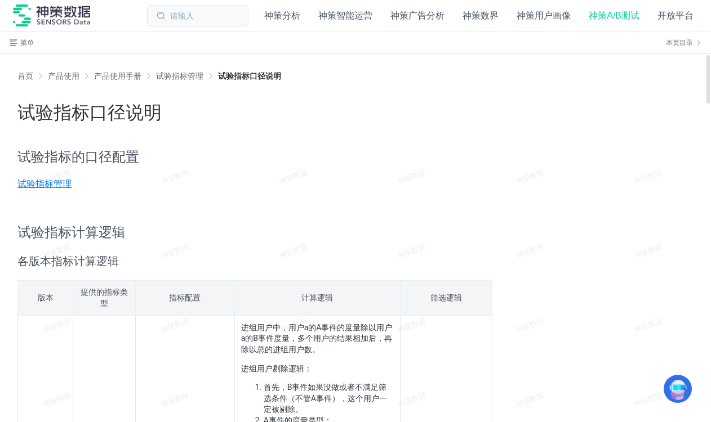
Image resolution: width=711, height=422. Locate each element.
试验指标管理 (179, 75)
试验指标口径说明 (249, 75)
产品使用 (63, 75)
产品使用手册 (117, 75)
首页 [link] (25, 76)
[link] (63, 76)
